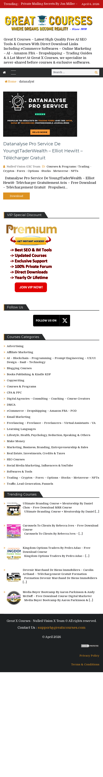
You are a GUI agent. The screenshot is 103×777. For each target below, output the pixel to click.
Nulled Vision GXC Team (23, 166)
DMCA (11, 404)
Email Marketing (19, 417)
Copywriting (15, 380)
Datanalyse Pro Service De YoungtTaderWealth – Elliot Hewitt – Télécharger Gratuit (43, 151)
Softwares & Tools (19, 471)
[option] (56, 4)
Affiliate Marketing (20, 352)
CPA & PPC (14, 392)
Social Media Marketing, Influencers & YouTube (40, 465)
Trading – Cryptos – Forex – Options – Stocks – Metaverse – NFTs (53, 477)
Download (16, 196)
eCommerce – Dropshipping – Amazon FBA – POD (42, 410)
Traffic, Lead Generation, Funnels (30, 483)
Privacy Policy (89, 655)
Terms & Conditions (85, 664)
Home (10, 81)
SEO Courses (16, 459)
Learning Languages (21, 429)
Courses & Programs (61, 166)
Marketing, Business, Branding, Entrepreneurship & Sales (47, 447)
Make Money (16, 441)
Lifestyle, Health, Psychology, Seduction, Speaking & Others (48, 435)
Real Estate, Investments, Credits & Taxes (36, 453)
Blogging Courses (19, 368)
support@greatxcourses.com (61, 627)
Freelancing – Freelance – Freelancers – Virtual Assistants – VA (51, 423)
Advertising (15, 346)
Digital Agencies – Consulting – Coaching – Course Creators (48, 398)
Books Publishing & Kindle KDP (29, 374)
